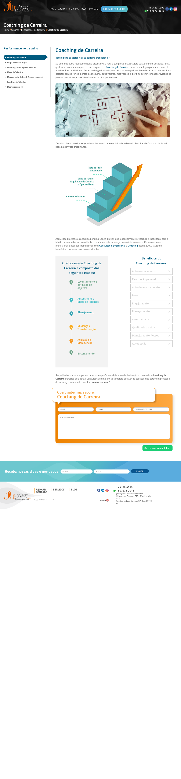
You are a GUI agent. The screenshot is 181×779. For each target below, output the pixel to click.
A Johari (62, 8)
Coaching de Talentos (16, 82)
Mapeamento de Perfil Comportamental (25, 77)
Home (53, 8)
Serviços (74, 8)
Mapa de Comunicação (17, 62)
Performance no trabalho (33, 30)
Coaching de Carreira (16, 57)
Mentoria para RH (15, 86)
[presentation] (74, 450)
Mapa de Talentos (15, 72)
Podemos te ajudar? (114, 9)
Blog (84, 8)
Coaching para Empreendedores (21, 67)
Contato (93, 8)
